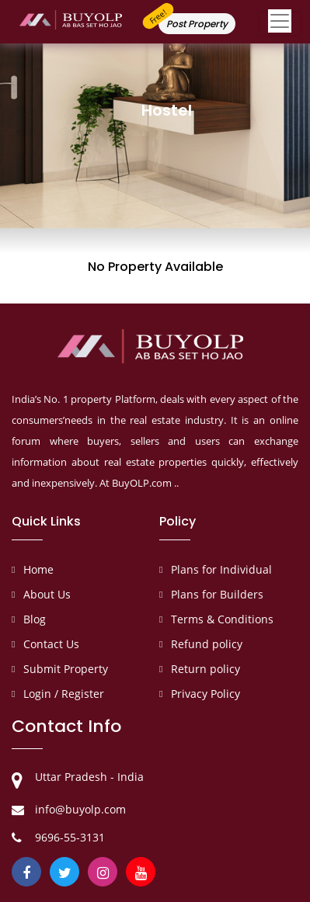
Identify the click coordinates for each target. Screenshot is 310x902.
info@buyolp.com (80, 809)
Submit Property (65, 668)
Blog (34, 619)
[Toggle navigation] (279, 24)
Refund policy (206, 644)
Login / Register (63, 693)
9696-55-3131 (70, 837)
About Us (47, 594)
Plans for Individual (221, 569)
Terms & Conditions (222, 619)
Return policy (205, 668)
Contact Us (51, 644)
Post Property (197, 23)
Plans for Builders (217, 594)
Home (38, 569)
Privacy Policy (205, 693)
